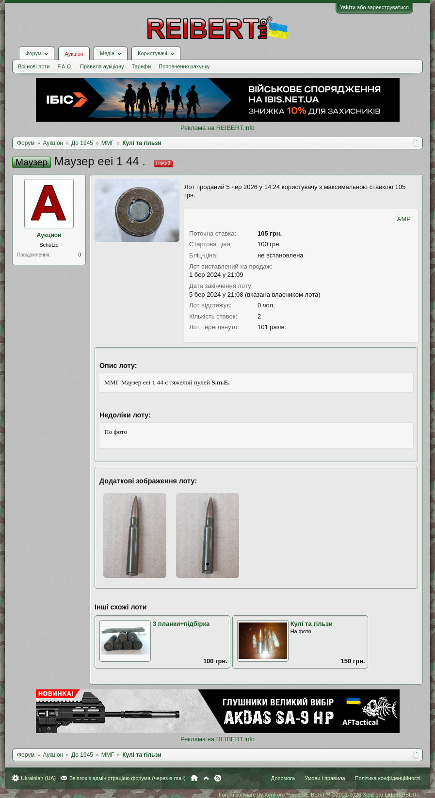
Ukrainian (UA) (38, 778)
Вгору (206, 778)
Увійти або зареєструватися (374, 7)
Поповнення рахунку (184, 66)
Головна (194, 778)
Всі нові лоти (33, 66)
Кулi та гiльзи (311, 623)
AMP (404, 219)
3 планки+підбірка (181, 623)
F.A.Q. (64, 66)
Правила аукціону (102, 66)
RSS (217, 778)
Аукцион (49, 235)
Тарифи (141, 66)
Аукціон (73, 54)
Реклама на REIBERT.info (217, 127)
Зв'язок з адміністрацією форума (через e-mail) (127, 778)
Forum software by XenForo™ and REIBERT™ (319, 795)
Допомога (283, 778)
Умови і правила (325, 778)
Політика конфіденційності (387, 778)
